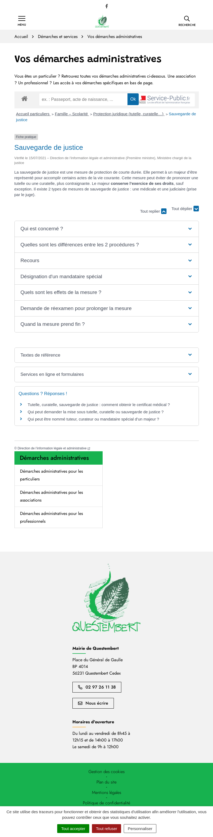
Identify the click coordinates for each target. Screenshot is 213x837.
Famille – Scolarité (72, 114)
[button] (187, 21)
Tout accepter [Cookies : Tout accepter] (73, 828)
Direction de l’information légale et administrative (54, 448)
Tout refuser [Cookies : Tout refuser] (106, 828)
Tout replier (153, 211)
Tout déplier (185, 209)
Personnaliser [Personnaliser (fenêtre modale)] (140, 828)
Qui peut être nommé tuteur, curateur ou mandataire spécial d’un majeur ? (93, 419)
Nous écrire (93, 703)
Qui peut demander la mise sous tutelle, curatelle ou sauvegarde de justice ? (96, 412)
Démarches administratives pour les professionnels (51, 517)
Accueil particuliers (33, 114)
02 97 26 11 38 (97, 687)
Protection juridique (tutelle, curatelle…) (129, 114)
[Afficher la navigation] (21, 21)
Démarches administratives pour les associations (51, 496)
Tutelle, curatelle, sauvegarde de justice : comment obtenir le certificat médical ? (99, 404)
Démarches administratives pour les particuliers (51, 475)
